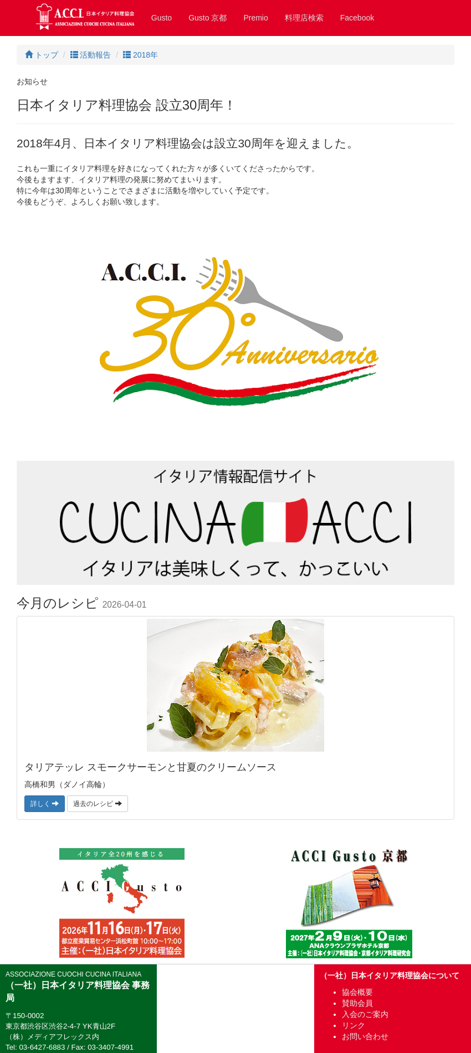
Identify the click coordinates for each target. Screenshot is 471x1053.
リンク (353, 1025)
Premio (255, 17)
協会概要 (357, 992)
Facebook (357, 17)
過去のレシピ (97, 804)
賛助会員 (357, 1003)
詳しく (44, 804)
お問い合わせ (365, 1036)
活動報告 (90, 54)
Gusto (161, 17)
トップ (41, 54)
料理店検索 (304, 17)
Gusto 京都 (207, 17)
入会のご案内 (365, 1014)
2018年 (140, 54)
